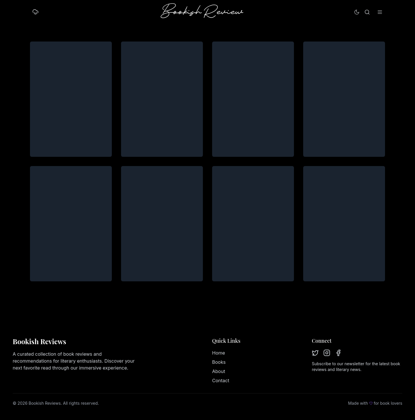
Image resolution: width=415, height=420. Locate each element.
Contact (220, 380)
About (218, 371)
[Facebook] (338, 352)
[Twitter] (315, 352)
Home (218, 353)
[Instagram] (326, 352)
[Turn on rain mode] (35, 12)
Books (219, 362)
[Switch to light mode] (357, 12)
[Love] (371, 403)
